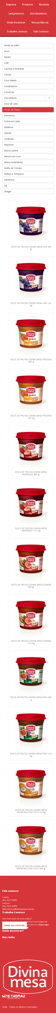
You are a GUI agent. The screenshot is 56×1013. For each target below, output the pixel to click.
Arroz (6, 51)
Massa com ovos (12, 156)
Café (6, 62)
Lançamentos (16, 13)
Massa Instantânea (13, 162)
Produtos (27, 4)
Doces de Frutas (12, 109)
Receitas (44, 4)
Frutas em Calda (12, 121)
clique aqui (43, 924)
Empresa (11, 4)
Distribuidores (38, 13)
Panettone (9, 179)
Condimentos (10, 86)
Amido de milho (11, 45)
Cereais (7, 74)
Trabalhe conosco (17, 31)
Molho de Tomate (13, 168)
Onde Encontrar (16, 22)
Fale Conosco (41, 31)
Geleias (7, 133)
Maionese (9, 144)
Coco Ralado (10, 80)
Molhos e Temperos (14, 173)
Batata (7, 57)
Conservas (9, 92)
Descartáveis (10, 98)
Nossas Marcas (40, 22)
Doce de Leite (11, 103)
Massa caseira (11, 150)
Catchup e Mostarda (14, 68)
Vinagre (7, 191)
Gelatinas (8, 127)
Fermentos (9, 115)
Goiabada (8, 138)
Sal (5, 185)
